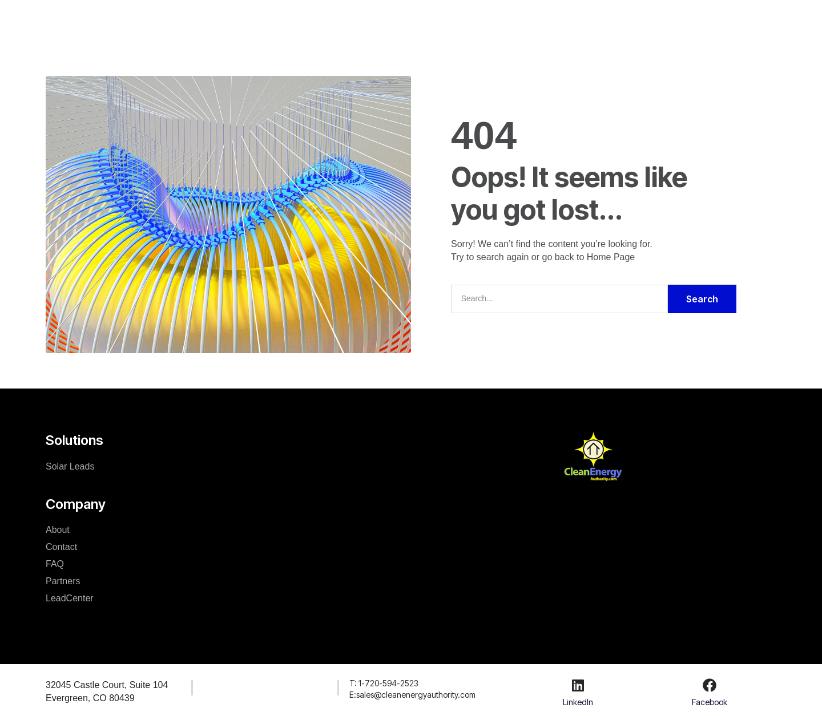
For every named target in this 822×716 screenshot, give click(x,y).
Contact (61, 546)
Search (702, 298)
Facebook (709, 701)
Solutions (289, 19)
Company (347, 19)
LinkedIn (578, 701)
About (58, 529)
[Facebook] (709, 684)
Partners (63, 580)
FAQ (55, 563)
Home (238, 19)
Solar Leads (70, 466)
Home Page (611, 256)
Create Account (720, 19)
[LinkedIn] (578, 684)
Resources (409, 19)
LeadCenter (476, 19)
